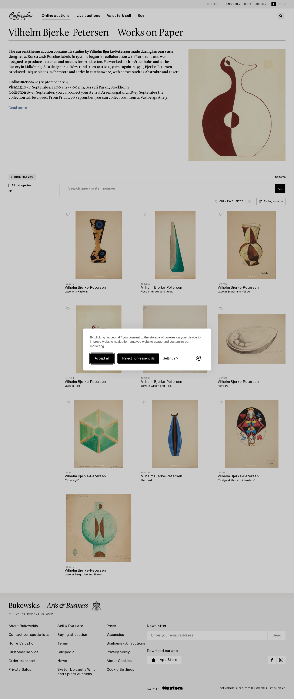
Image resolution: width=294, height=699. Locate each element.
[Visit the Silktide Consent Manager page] (199, 358)
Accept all (102, 358)
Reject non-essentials (138, 358)
